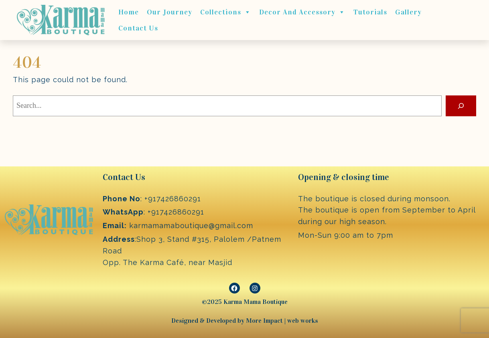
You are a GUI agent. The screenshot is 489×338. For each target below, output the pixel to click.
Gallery (408, 12)
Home (128, 12)
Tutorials (370, 12)
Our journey (169, 12)
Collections (225, 12)
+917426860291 (172, 198)
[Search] (461, 105)
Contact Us (138, 28)
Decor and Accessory (302, 12)
